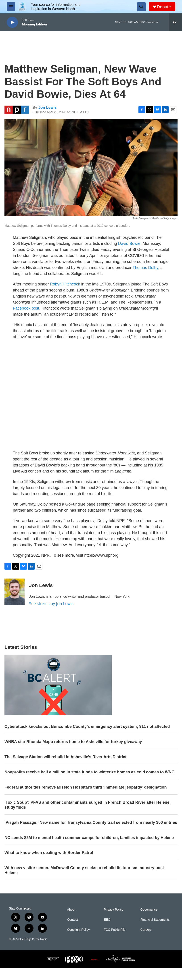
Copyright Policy (78, 929)
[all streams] (175, 22)
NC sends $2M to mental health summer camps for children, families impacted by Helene (89, 837)
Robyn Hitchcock (65, 284)
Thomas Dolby (145, 267)
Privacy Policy (113, 909)
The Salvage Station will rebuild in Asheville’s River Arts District (65, 757)
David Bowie (129, 243)
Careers (146, 929)
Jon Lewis (47, 107)
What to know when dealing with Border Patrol (48, 852)
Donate (164, 6)
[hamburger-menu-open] (11, 6)
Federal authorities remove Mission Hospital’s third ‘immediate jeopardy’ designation (85, 787)
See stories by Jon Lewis (51, 603)
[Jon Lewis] (14, 592)
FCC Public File (115, 929)
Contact (72, 919)
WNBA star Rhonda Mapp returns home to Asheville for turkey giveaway (73, 741)
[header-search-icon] (141, 6)
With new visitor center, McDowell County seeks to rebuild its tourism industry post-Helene (84, 870)
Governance (148, 909)
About (71, 909)
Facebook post (26, 308)
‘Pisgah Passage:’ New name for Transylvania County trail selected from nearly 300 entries (90, 822)
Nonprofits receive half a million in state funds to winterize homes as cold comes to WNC (89, 772)
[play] (12, 22)
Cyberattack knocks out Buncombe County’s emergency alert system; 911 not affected (87, 726)
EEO (107, 919)
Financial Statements (155, 919)
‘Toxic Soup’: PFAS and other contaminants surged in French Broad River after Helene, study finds (87, 805)
